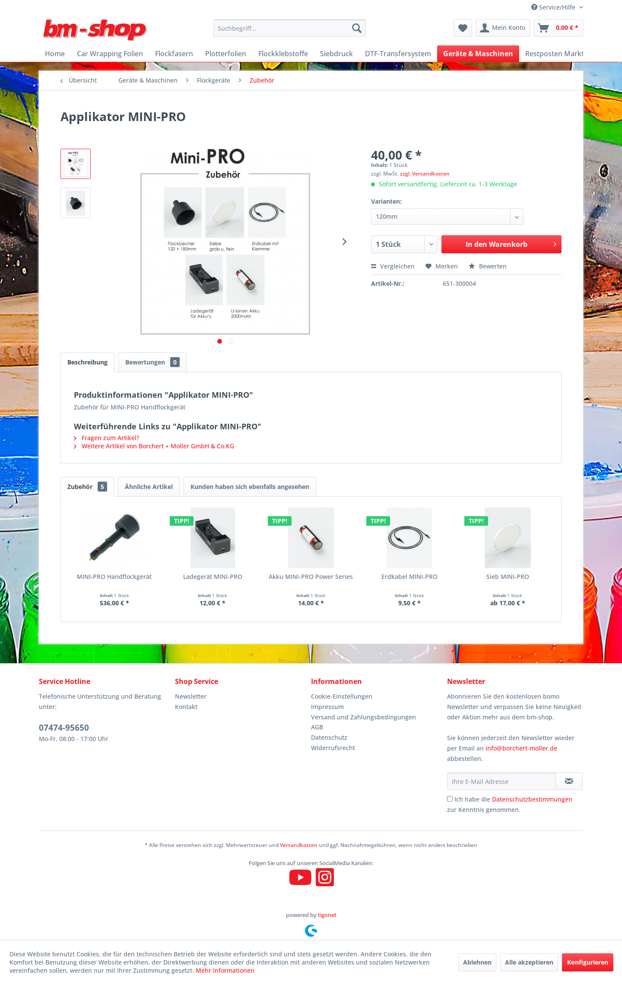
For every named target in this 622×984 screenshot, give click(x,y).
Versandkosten (298, 845)
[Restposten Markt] (554, 53)
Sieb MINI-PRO (507, 576)
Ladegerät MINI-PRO (212, 576)
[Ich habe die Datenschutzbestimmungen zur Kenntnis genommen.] (450, 799)
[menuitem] (289, 28)
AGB (317, 727)
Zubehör (87, 486)
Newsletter (190, 696)
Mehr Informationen (225, 970)
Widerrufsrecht (333, 748)
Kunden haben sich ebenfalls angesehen (249, 486)
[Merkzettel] (463, 28)
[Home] (55, 53)
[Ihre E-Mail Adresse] (501, 781)
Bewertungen (152, 362)
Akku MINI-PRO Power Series (311, 576)
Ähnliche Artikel (149, 486)
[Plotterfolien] (225, 53)
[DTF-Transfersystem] (398, 53)
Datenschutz (329, 737)
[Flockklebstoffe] (283, 53)
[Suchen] (357, 28)
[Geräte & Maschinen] (478, 53)
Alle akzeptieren (529, 962)
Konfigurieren (587, 962)
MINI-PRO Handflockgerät (114, 576)
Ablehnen (477, 962)
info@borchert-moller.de (521, 748)
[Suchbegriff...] (289, 28)
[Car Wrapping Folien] (110, 53)
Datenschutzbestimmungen (532, 799)
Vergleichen (393, 266)
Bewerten (488, 266)
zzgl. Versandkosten (425, 173)
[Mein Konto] (503, 28)
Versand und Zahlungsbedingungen (363, 717)
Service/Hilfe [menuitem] (554, 7)
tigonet (327, 915)
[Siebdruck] (336, 53)
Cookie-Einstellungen (341, 696)
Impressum (327, 707)
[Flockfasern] (174, 53)
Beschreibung (87, 362)
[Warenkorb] (558, 28)
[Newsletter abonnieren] (569, 781)
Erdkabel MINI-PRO (409, 576)
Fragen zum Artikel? (106, 438)
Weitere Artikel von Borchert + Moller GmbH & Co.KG (154, 446)
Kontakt (186, 707)
